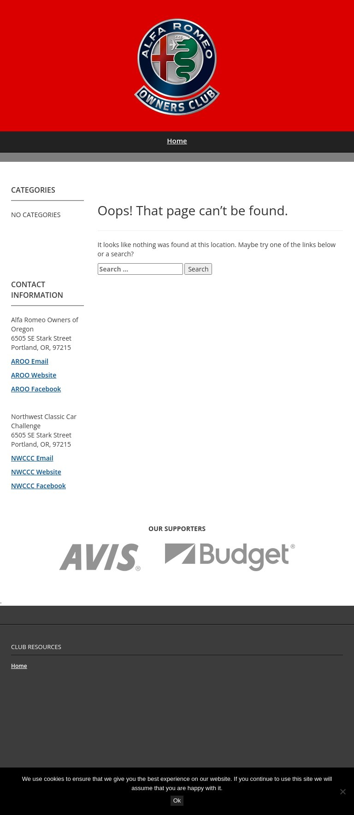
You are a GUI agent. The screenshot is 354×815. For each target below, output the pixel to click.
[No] (342, 791)
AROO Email (29, 361)
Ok (177, 800)
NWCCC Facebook (38, 485)
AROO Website (33, 375)
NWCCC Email (32, 458)
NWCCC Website (36, 471)
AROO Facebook (36, 388)
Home (177, 140)
